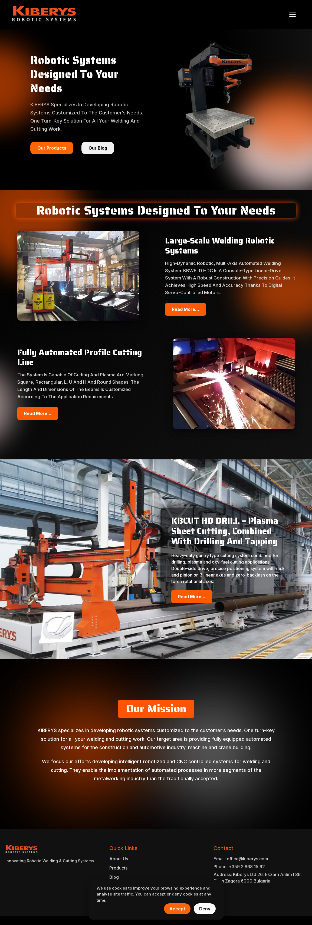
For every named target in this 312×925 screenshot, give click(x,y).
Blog (114, 877)
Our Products (51, 148)
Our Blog (97, 148)
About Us (118, 858)
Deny (204, 908)
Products (118, 868)
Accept (177, 908)
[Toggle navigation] (292, 14)
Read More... (185, 309)
